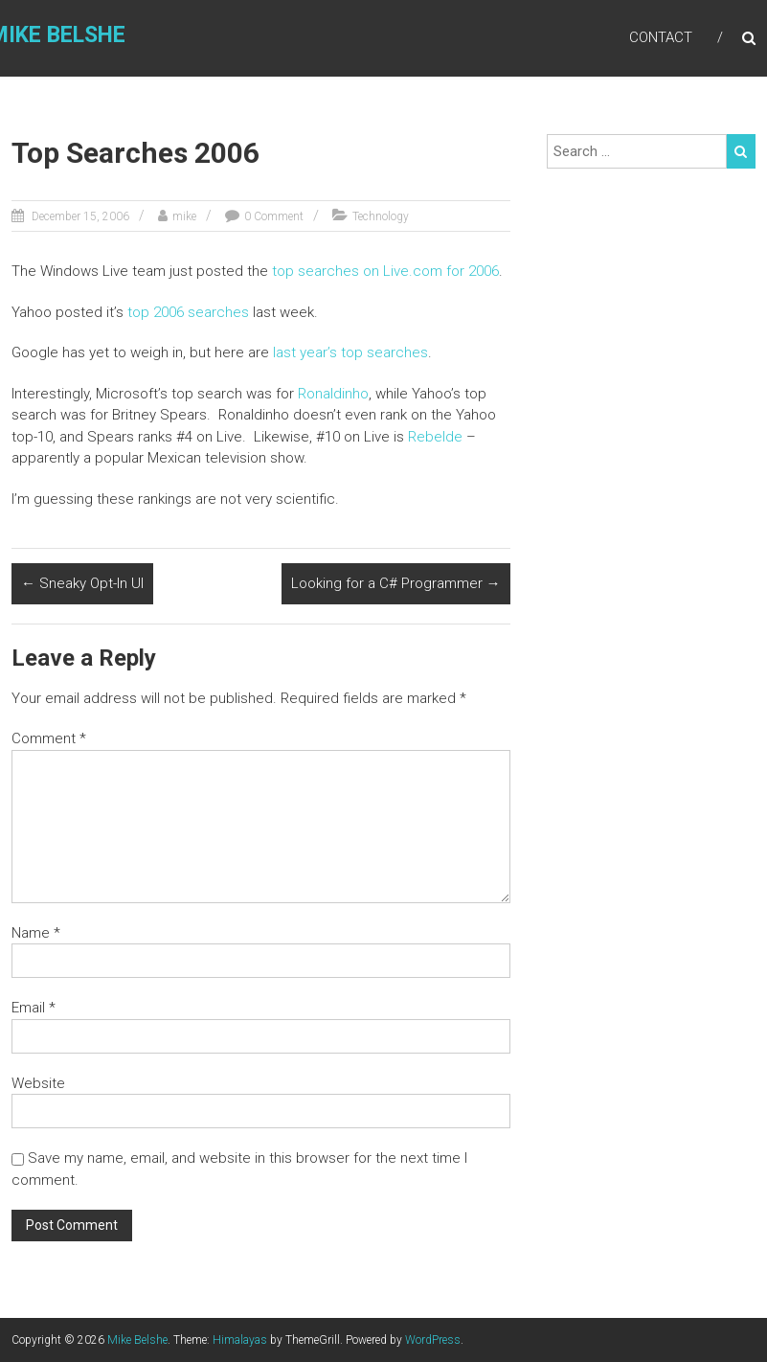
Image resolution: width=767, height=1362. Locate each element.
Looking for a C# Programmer (396, 583)
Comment (48, 738)
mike (184, 216)
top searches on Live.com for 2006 (385, 271)
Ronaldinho (333, 393)
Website (38, 1083)
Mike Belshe (137, 1340)
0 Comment (274, 216)
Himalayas (240, 1340)
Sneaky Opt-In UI (82, 583)
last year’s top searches (350, 352)
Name (35, 933)
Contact (660, 37)
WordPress (433, 1340)
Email (33, 1007)
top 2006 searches (188, 312)
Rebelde (435, 436)
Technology (380, 216)
